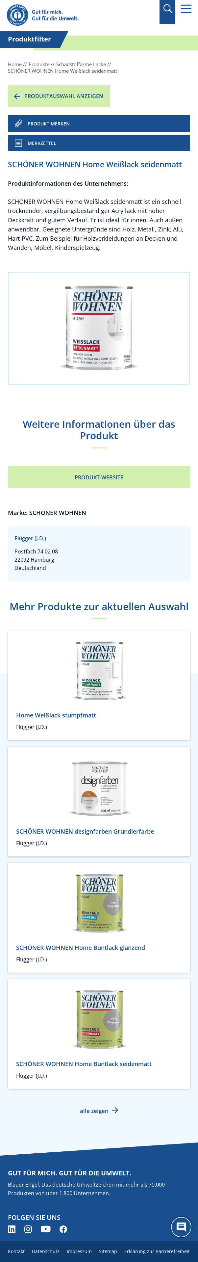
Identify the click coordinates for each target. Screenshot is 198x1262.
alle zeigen (94, 1110)
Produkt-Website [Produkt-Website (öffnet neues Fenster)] (99, 477)
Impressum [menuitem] (79, 1251)
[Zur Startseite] (71, 15)
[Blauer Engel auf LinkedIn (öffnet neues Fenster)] (11, 1229)
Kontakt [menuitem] (16, 1251)
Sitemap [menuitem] (108, 1251)
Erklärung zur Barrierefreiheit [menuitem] (157, 1251)
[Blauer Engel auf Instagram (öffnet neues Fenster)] (28, 1229)
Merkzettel (42, 143)
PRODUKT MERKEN (49, 124)
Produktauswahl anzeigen (63, 96)
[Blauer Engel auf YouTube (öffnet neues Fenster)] (46, 1229)
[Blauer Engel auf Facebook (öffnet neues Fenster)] (63, 1229)
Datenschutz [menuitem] (46, 1251)
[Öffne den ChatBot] (181, 1227)
